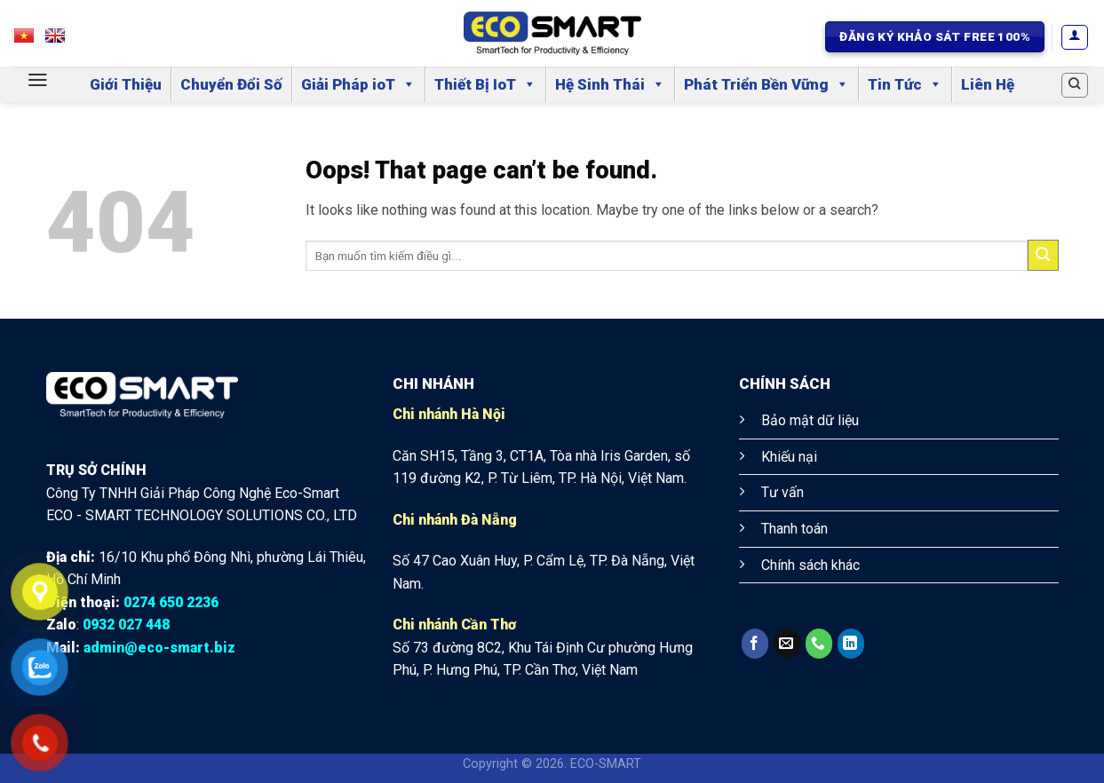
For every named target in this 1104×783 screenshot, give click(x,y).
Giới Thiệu (126, 84)
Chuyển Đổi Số (231, 84)
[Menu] (37, 80)
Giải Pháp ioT (358, 84)
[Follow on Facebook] (755, 644)
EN (63, 40)
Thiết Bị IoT (485, 84)
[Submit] (1043, 255)
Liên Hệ (987, 84)
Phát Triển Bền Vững (766, 84)
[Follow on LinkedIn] (851, 644)
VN (32, 40)
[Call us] (819, 644)
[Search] (1074, 85)
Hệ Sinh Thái (610, 84)
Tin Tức (905, 84)
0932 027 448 (126, 624)
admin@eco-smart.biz (159, 647)
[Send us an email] (787, 644)
